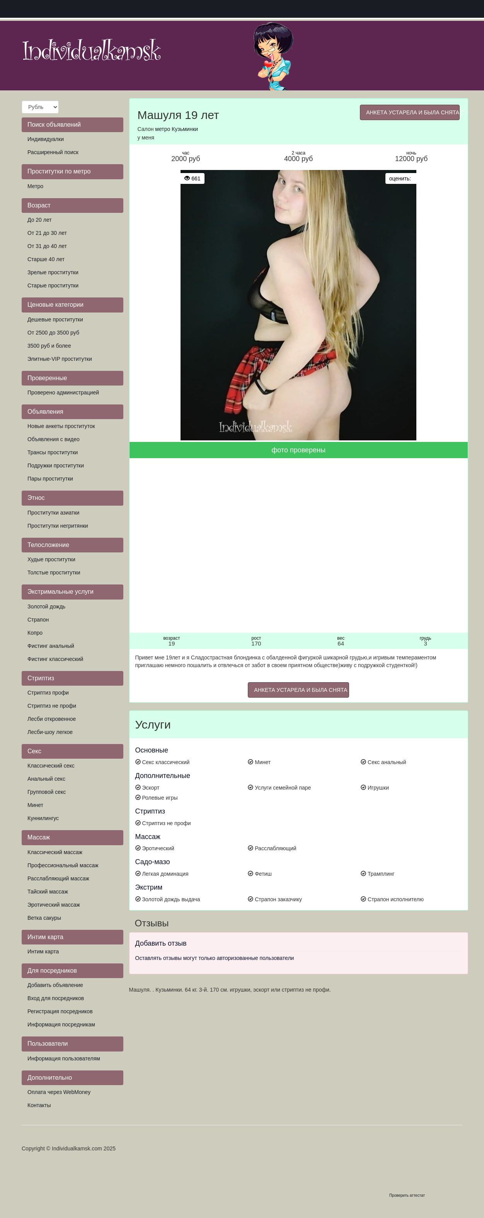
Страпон (38, 620)
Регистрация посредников (60, 1011)
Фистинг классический (55, 659)
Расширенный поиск (52, 152)
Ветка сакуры (44, 918)
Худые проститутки (51, 559)
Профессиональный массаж (63, 865)
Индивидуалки (45, 139)
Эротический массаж (53, 905)
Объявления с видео (53, 439)
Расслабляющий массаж (58, 878)
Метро (35, 186)
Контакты (39, 1105)
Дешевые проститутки (55, 319)
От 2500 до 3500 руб (53, 333)
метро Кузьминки (176, 129)
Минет (35, 805)
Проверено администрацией (63, 392)
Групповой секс (46, 792)
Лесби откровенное (51, 719)
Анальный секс (46, 779)
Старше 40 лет (46, 259)
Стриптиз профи (48, 693)
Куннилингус (43, 818)
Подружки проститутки (55, 465)
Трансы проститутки (52, 452)
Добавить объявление (55, 985)
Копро (35, 633)
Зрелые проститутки (52, 272)
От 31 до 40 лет (47, 246)
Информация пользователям (63, 1058)
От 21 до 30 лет (47, 233)
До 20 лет (39, 220)
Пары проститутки (50, 479)
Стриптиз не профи (51, 706)
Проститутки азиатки (53, 513)
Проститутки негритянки (57, 526)
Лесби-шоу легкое (50, 732)
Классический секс (51, 766)
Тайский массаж (47, 891)
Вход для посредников (55, 998)
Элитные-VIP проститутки (59, 359)
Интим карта (43, 951)
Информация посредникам (61, 1024)
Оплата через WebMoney (58, 1092)
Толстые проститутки (53, 572)
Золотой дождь (46, 606)
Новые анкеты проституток (61, 426)
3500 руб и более (49, 346)
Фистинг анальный (50, 646)
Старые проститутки (52, 285)
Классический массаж (54, 852)
